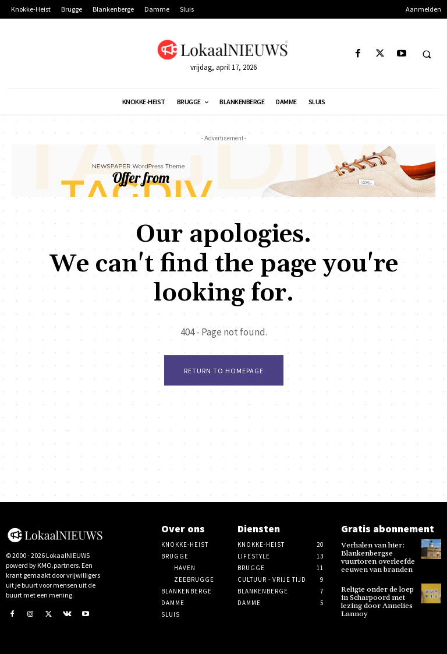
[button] (426, 54)
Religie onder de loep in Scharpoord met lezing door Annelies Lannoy (377, 600)
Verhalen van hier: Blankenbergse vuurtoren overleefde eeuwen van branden (376, 557)
